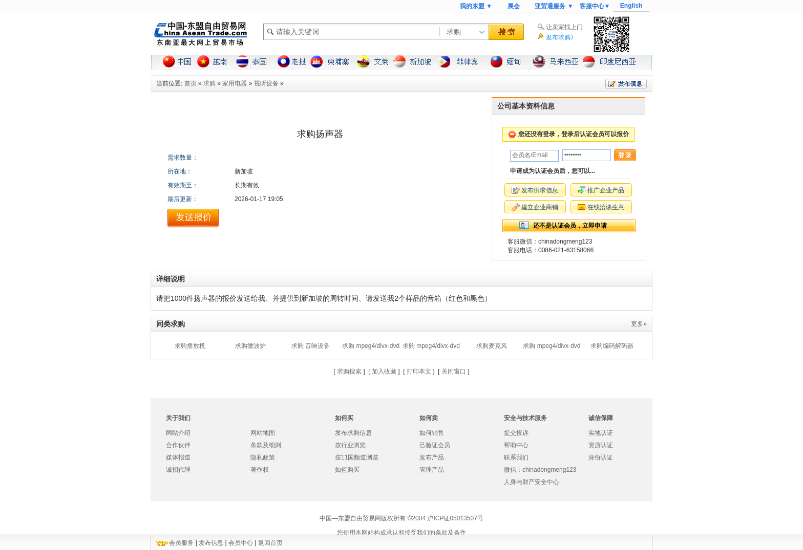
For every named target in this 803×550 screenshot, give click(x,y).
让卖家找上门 (564, 27)
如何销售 (431, 432)
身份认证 (600, 457)
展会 (514, 6)
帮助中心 (516, 445)
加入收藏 (384, 371)
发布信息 (211, 542)
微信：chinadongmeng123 (540, 469)
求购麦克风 (491, 345)
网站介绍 (178, 432)
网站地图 (262, 432)
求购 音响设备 (310, 345)
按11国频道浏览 (356, 457)
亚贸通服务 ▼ (554, 6)
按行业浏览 (350, 445)
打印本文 (419, 371)
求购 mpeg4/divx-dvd (370, 345)
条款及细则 (265, 445)
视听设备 (266, 83)
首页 (190, 83)
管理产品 (431, 469)
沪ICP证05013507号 (455, 518)
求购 (209, 83)
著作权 (259, 469)
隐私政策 (262, 457)
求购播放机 (190, 345)
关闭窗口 (453, 371)
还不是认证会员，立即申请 (570, 225)
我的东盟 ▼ (476, 6)
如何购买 (347, 469)
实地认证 (600, 432)
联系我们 (516, 457)
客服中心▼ (595, 6)
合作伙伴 (178, 445)
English (631, 5)
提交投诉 (516, 432)
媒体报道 (178, 457)
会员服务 (181, 542)
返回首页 (270, 542)
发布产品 (431, 457)
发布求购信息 (353, 432)
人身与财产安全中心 (531, 482)
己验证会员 (434, 445)
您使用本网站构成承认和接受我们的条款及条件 (401, 532)
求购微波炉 (250, 345)
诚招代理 (178, 469)
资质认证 (600, 445)
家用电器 (234, 83)
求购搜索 (349, 371)
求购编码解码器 (611, 345)
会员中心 (240, 542)
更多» (639, 323)
